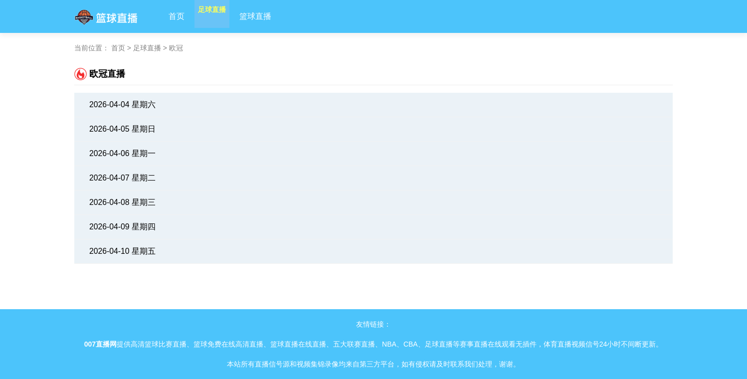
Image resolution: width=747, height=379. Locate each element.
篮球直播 (272, 16)
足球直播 (220, 16)
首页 (177, 16)
